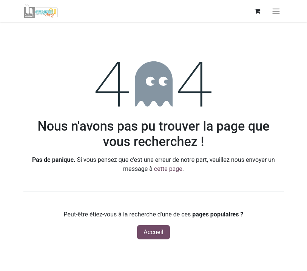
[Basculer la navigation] (276, 11)
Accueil (153, 232)
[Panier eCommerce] (257, 10)
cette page (168, 168)
